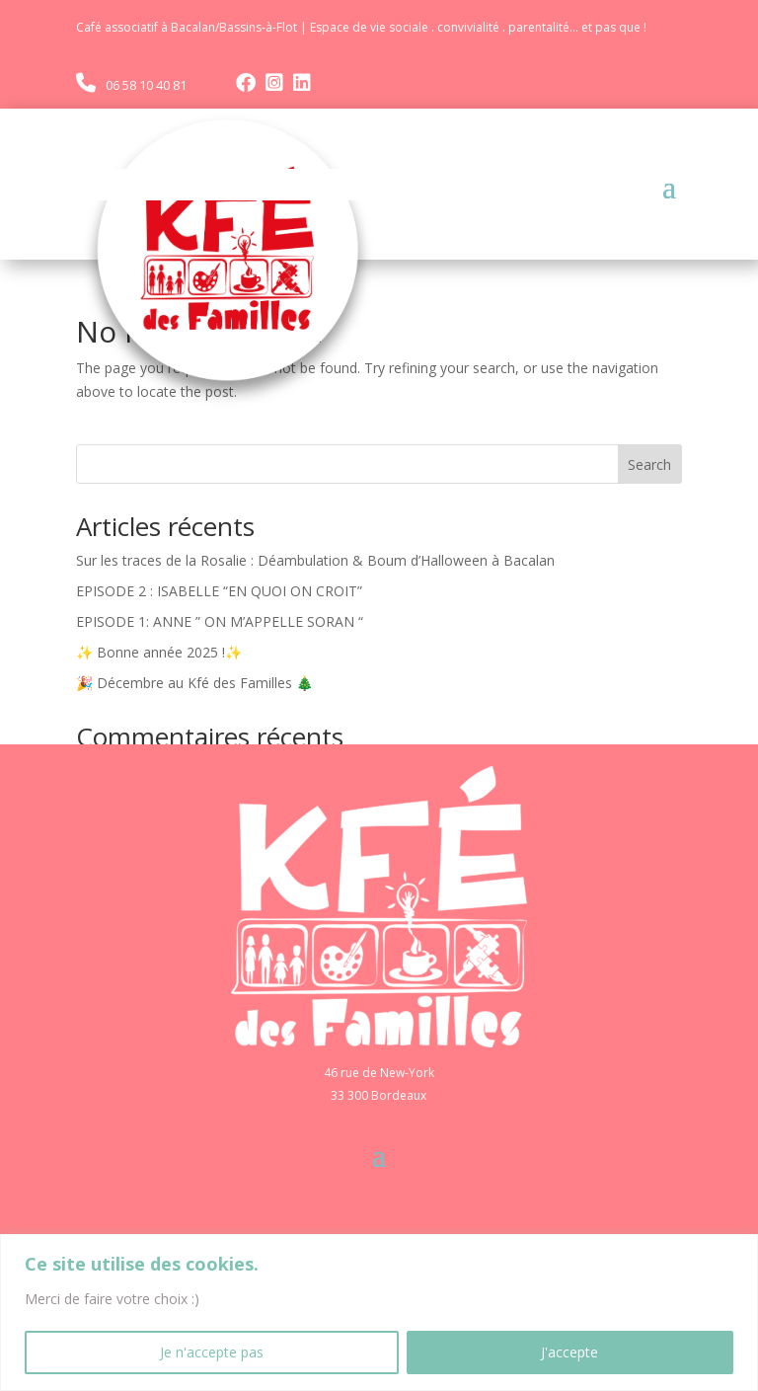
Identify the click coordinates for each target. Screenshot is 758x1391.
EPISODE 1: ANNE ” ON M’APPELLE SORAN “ (219, 621)
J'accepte (569, 1352)
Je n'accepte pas (212, 1352)
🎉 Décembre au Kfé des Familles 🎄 (194, 682)
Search (649, 464)
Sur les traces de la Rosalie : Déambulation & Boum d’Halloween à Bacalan (315, 560)
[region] (379, 1312)
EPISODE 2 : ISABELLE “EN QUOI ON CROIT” (219, 590)
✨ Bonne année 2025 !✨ (159, 652)
